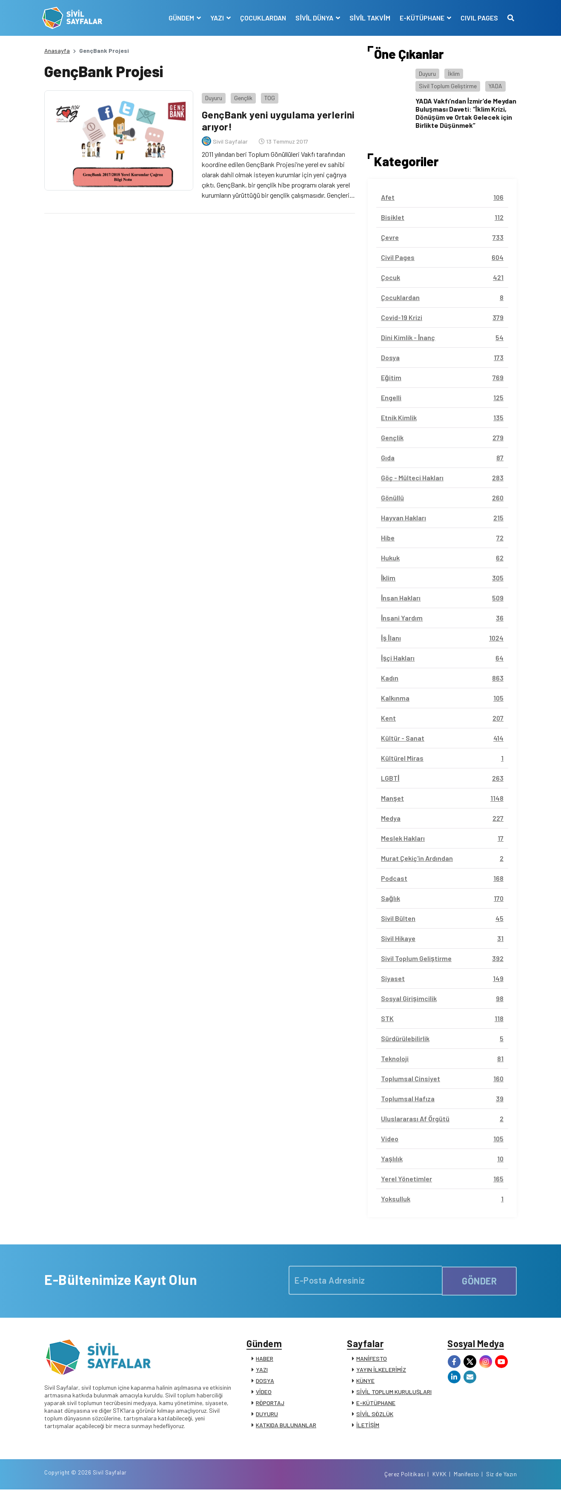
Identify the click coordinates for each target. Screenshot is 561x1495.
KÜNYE (365, 1382)
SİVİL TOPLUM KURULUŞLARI (394, 1393)
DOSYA (265, 1382)
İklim (454, 73)
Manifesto (466, 1479)
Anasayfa (57, 50)
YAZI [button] (216, 18)
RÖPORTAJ (270, 1404)
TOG (267, 95)
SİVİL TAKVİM (368, 18)
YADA (495, 85)
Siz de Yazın (501, 1479)
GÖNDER (479, 1279)
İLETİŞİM (367, 1427)
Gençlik (241, 95)
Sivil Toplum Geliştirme (448, 85)
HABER (264, 1360)
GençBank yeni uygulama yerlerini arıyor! (258, 118)
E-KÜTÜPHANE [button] (421, 18)
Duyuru (211, 95)
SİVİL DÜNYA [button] (313, 18)
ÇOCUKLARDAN (261, 18)
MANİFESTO (371, 1360)
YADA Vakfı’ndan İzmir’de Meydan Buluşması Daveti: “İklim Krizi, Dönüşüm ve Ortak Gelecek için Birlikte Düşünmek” (465, 113)
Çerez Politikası (404, 1479)
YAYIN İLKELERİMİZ (381, 1371)
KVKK (439, 1479)
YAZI (262, 1371)
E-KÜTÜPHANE (375, 1404)
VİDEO (264, 1393)
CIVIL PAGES (477, 18)
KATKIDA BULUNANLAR (286, 1427)
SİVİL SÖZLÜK (374, 1416)
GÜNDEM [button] (180, 18)
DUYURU (267, 1416)
